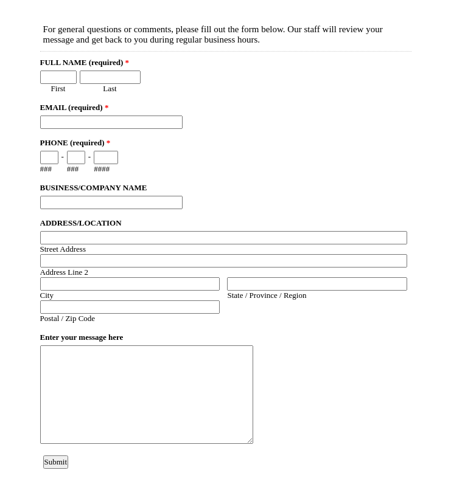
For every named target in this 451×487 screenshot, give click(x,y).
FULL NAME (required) (85, 62)
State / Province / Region (266, 295)
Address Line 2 (64, 272)
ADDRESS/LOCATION (81, 222)
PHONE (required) (75, 142)
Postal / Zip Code (68, 318)
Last (109, 88)
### (46, 168)
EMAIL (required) (74, 107)
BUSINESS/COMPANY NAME (93, 187)
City (47, 295)
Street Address (63, 249)
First (58, 88)
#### (102, 168)
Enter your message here (82, 337)
